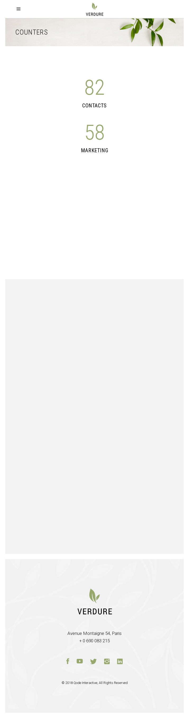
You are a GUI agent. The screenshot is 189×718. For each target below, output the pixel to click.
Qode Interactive (85, 683)
